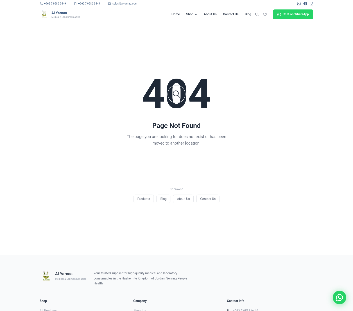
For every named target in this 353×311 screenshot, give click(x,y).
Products (143, 199)
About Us (210, 14)
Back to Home (176, 161)
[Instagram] (311, 3)
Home (176, 14)
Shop (191, 14)
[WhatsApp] (299, 3)
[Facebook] (305, 3)
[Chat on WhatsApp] (339, 297)
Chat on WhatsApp (293, 14)
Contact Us (231, 14)
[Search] (257, 14)
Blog (248, 14)
